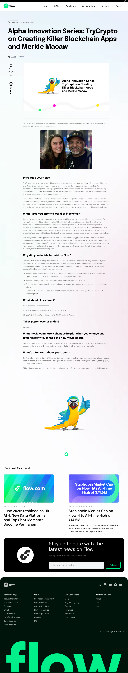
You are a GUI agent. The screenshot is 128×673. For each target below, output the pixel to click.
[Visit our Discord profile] (120, 585)
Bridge (98, 599)
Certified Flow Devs (12, 617)
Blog (67, 599)
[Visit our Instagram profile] (105, 585)
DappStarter (76, 202)
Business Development (44, 599)
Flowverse (69, 614)
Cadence (8, 606)
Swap (98, 603)
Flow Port (69, 610)
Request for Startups (13, 599)
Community (70, 617)
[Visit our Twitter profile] (99, 585)
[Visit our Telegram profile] (115, 585)
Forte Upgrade (10, 625)
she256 (93, 186)
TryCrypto (27, 183)
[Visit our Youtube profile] (110, 585)
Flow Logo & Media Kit (43, 614)
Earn (97, 606)
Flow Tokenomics (41, 610)
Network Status (10, 614)
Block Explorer (10, 621)
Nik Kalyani (104, 183)
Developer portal (11, 603)
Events (68, 606)
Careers (37, 617)
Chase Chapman (33, 186)
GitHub (6, 610)
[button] (45, 6)
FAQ (35, 621)
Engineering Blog (72, 603)
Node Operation (41, 603)
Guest (13, 57)
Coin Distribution (41, 606)
